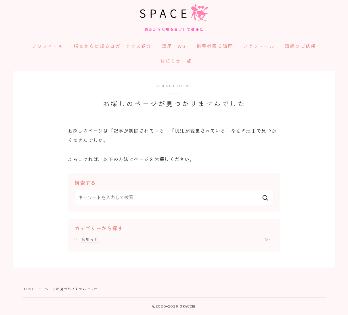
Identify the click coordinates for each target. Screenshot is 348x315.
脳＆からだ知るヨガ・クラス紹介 (113, 47)
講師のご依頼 (300, 47)
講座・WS (174, 47)
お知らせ (176, 240)
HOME (28, 289)
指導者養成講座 (214, 47)
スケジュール (259, 47)
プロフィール (47, 47)
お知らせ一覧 (176, 62)
